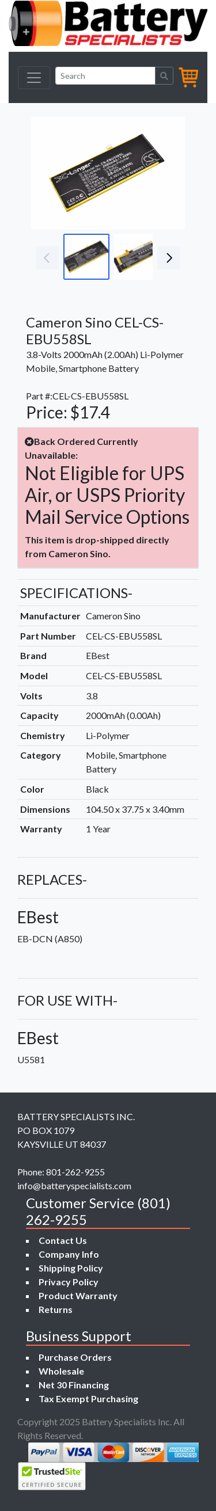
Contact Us (63, 1240)
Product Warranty (78, 1295)
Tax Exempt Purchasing (88, 1398)
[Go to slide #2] (137, 257)
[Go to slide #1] (86, 257)
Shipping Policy (71, 1267)
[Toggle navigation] (34, 77)
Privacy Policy (68, 1281)
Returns (56, 1309)
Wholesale (61, 1370)
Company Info (69, 1254)
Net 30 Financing (74, 1384)
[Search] (105, 76)
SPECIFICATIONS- (76, 592)
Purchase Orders (75, 1357)
